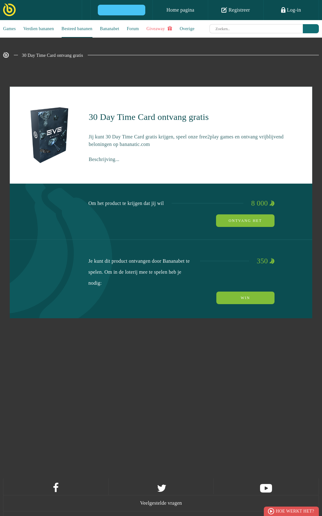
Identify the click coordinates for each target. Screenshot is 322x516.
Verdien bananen (38, 28)
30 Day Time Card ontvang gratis (52, 55)
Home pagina (180, 10)
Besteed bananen (77, 28)
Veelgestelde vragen (161, 503)
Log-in (291, 10)
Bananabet (109, 28)
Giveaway (159, 28)
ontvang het (245, 220)
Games (9, 28)
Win (245, 298)
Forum (133, 28)
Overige (187, 28)
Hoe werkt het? (295, 511)
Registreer (235, 10)
